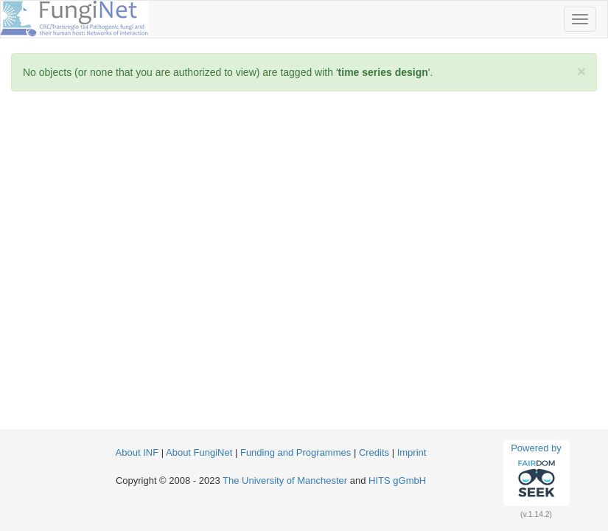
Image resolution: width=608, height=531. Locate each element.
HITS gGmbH (397, 480)
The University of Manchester (285, 480)
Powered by (536, 472)
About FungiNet (199, 452)
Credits (374, 452)
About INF (137, 452)
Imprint (412, 452)
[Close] (581, 71)
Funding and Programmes (295, 452)
